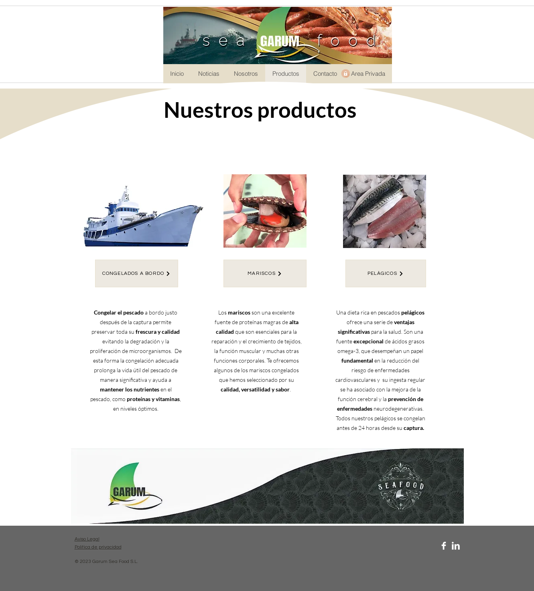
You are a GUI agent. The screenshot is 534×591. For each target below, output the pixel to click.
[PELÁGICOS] (385, 273)
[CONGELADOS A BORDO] (136, 273)
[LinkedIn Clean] (456, 546)
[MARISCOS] (265, 273)
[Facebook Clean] (444, 546)
